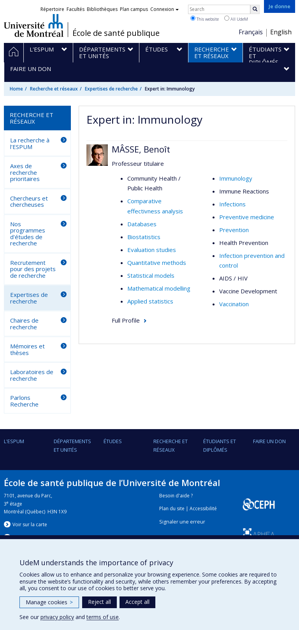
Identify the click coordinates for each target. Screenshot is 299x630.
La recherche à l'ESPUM (29, 143)
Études (113, 441)
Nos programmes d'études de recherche (27, 233)
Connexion (164, 9)
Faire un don (269, 441)
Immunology (235, 178)
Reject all (99, 601)
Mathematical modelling (158, 288)
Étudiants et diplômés (219, 445)
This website (204, 19)
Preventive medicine (246, 217)
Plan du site (172, 508)
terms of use (102, 617)
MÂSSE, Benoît (141, 149)
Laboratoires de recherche (31, 375)
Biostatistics (143, 237)
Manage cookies (49, 602)
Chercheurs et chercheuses (29, 201)
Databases (142, 224)
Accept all (137, 601)
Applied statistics (150, 301)
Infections (232, 204)
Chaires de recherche (24, 323)
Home (16, 88)
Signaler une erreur (182, 521)
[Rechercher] (255, 9)
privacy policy (57, 617)
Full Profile (126, 320)
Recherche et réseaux (54, 88)
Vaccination (234, 304)
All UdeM (236, 19)
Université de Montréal (33, 25)
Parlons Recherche (24, 401)
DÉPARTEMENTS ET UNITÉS (72, 445)
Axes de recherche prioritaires (25, 172)
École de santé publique (116, 33)
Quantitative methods (156, 262)
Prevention (234, 230)
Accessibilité (203, 508)
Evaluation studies (151, 250)
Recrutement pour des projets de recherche (33, 269)
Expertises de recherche (111, 88)
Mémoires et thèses (27, 349)
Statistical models (150, 275)
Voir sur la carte (29, 524)
